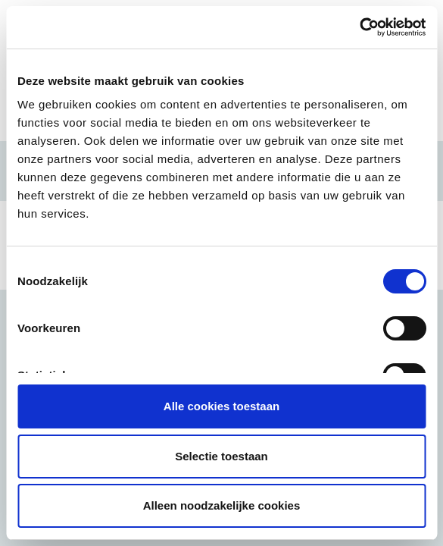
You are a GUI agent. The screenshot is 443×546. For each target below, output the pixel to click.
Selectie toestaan (221, 456)
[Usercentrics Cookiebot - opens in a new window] (359, 27)
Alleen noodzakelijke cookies (222, 505)
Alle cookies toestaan (221, 406)
